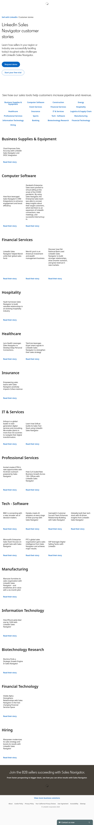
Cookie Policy (18, 804)
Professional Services (13, 116)
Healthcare (13, 111)
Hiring (13, 125)
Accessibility (74, 804)
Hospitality (81, 107)
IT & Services (58, 111)
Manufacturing (80, 116)
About (11, 804)
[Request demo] (11, 64)
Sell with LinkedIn (9, 17)
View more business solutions (47, 798)
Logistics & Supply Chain (81, 111)
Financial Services (58, 107)
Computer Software (35, 102)
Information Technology (13, 120)
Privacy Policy (29, 804)
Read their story (10, 162)
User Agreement (63, 804)
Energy (81, 102)
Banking (35, 120)
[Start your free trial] (13, 72)
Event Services (35, 107)
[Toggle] (89, 822)
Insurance (35, 111)
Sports (35, 116)
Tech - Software (58, 116)
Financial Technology (81, 120)
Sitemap (82, 804)
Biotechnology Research (58, 120)
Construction (58, 102)
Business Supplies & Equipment (13, 103)
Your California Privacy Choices (46, 804)
